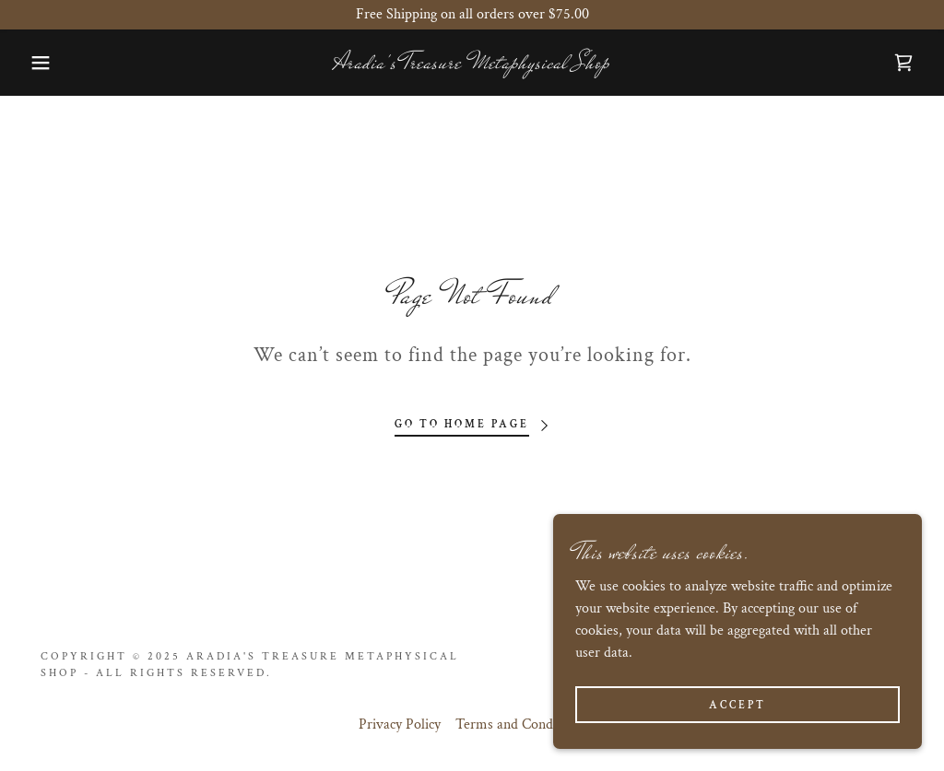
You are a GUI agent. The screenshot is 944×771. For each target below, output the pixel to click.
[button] (47, 62)
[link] (472, 64)
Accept (737, 705)
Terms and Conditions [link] (520, 724)
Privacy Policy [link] (400, 724)
